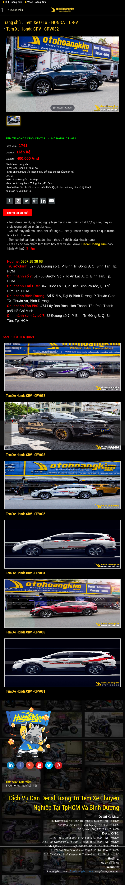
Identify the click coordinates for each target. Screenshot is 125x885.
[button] (2, 9)
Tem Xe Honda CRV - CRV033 (25, 632)
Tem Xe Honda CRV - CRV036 (25, 454)
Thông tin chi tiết (17, 212)
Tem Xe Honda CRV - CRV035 (25, 514)
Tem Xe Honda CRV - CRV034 (25, 573)
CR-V (73, 22)
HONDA (58, 22)
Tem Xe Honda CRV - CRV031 (25, 691)
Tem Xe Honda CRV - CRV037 (25, 395)
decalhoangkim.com (81, 871)
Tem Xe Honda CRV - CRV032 (32, 29)
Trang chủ (12, 22)
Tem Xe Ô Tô (36, 22)
